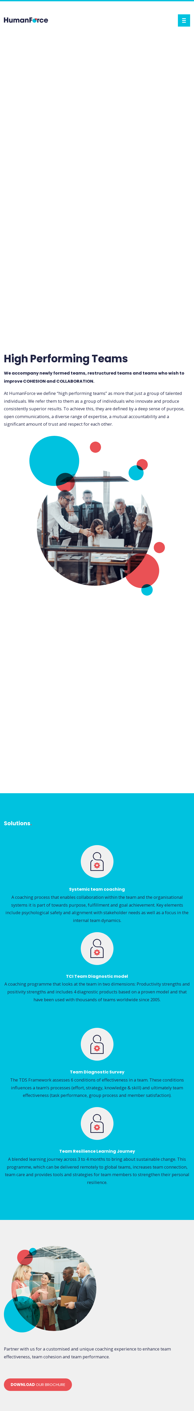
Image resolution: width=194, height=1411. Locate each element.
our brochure (38, 1384)
